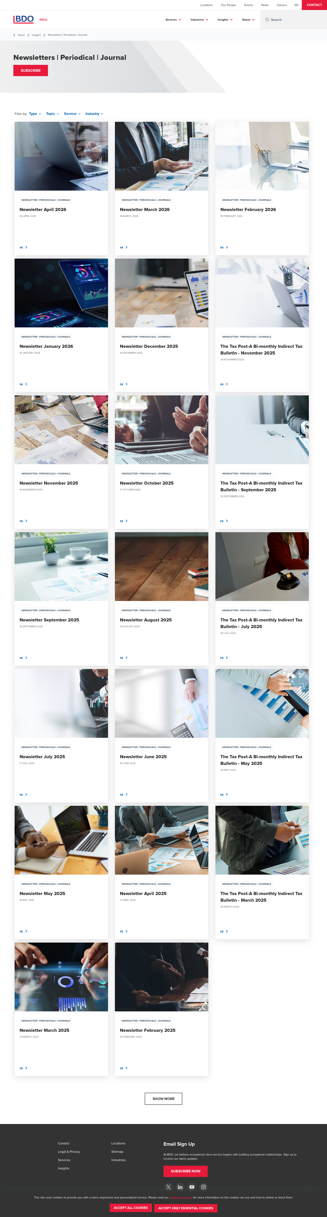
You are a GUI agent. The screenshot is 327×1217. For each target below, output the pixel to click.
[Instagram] (204, 1187)
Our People (228, 5)
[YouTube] (192, 1187)
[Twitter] (169, 1187)
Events (248, 5)
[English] (296, 5)
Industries (197, 20)
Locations (206, 5)
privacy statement (181, 1198)
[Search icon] (267, 20)
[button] (314, 5)
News (265, 5)
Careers (282, 5)
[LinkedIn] (180, 1187)
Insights (223, 20)
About (246, 20)
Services (171, 20)
